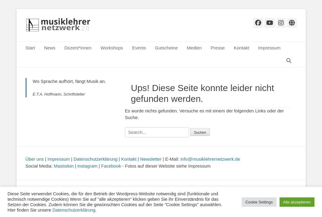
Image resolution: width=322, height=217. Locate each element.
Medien (194, 47)
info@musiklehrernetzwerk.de (210, 159)
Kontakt (241, 47)
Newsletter (150, 159)
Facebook (111, 165)
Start (30, 47)
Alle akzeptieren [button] (297, 202)
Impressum (269, 47)
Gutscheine (166, 47)
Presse (218, 47)
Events (139, 47)
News (49, 47)
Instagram (87, 165)
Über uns (35, 159)
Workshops (112, 47)
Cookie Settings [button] (259, 202)
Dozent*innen (78, 47)
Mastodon (64, 165)
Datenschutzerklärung (95, 159)
